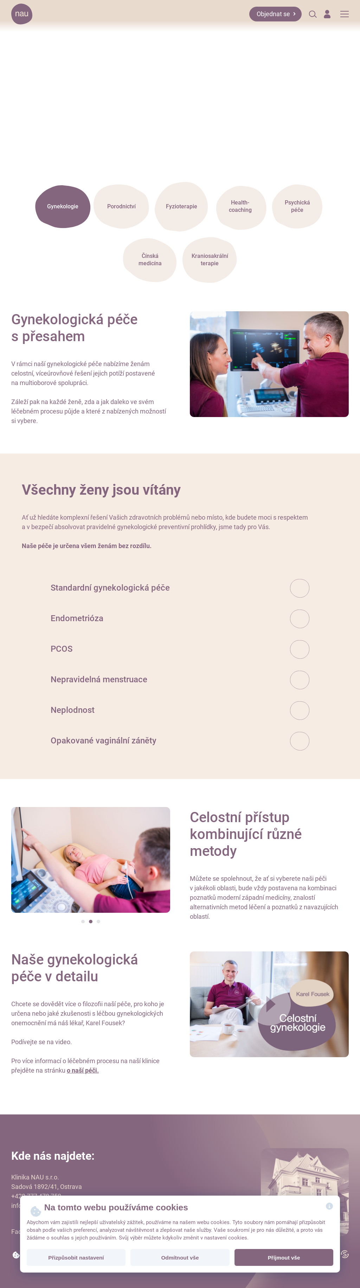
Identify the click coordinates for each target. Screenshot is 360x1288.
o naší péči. (83, 1070)
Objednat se (273, 14)
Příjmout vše (284, 1258)
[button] (83, 921)
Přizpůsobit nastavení (76, 1258)
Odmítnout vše (180, 1258)
